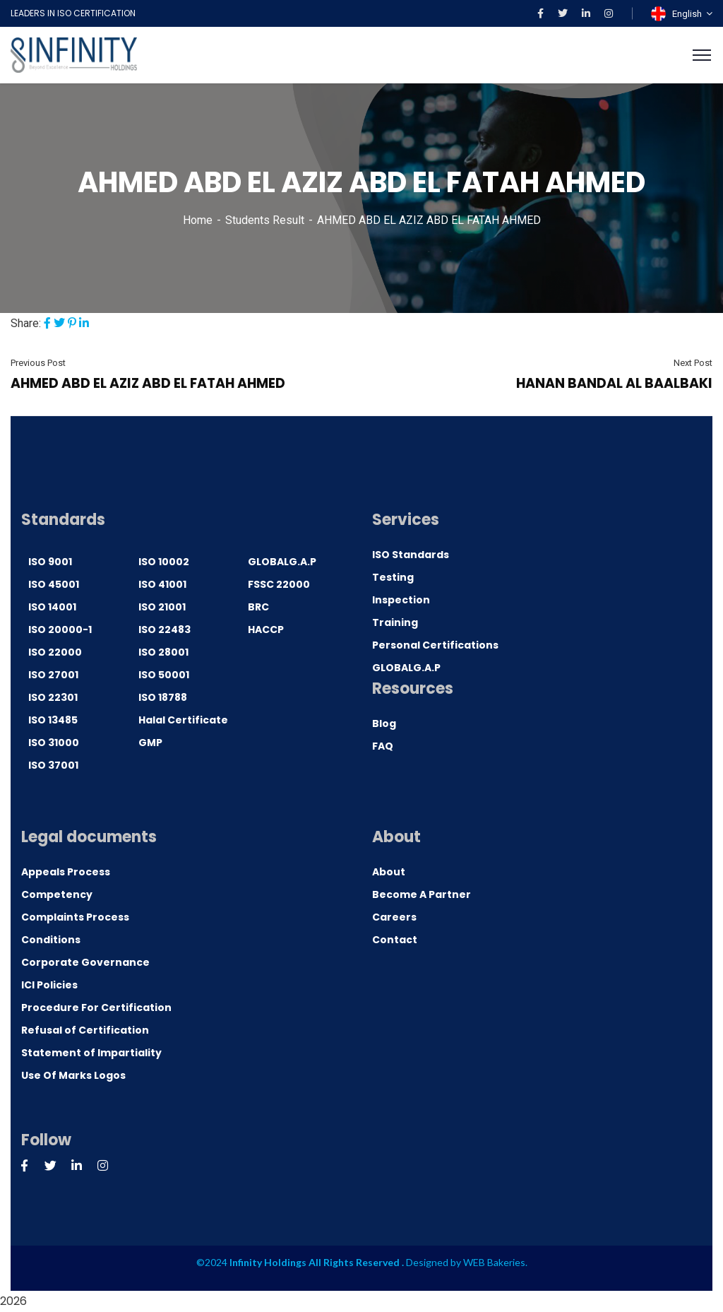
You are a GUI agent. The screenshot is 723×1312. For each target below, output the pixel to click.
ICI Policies (49, 985)
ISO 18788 (162, 697)
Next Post (693, 362)
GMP (150, 742)
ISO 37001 (53, 765)
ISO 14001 (52, 607)
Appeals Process (65, 872)
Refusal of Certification (85, 1030)
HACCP (266, 629)
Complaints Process (75, 917)
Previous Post (38, 362)
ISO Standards (410, 555)
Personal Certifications (435, 645)
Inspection (401, 600)
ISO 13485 (53, 720)
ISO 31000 (53, 742)
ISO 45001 (53, 584)
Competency (56, 894)
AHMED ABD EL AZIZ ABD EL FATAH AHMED (148, 383)
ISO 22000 (55, 652)
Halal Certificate (183, 720)
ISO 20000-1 (60, 629)
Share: (26, 323)
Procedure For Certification (96, 1007)
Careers (394, 917)
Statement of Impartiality (91, 1053)
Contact (394, 940)
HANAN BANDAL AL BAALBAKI (614, 383)
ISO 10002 (163, 562)
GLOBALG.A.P (282, 562)
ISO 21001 (162, 607)
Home (198, 220)
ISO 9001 (50, 562)
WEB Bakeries (494, 1262)
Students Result (264, 220)
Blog (384, 723)
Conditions (50, 940)
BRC (258, 607)
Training (395, 622)
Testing (393, 577)
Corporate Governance (85, 962)
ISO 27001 (53, 675)
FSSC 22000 (279, 584)
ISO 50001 (163, 675)
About (388, 872)
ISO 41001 (162, 584)
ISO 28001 (163, 652)
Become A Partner (421, 894)
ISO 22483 (164, 629)
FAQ (382, 746)
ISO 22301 (53, 697)
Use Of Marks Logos (73, 1075)
